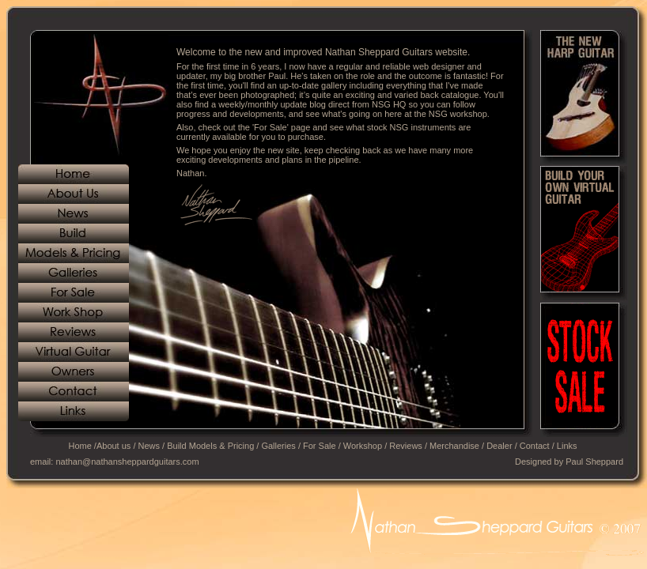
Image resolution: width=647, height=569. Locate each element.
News (149, 445)
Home (79, 445)
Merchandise (454, 445)
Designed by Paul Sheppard (569, 461)
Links (567, 445)
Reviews (405, 445)
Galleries (278, 445)
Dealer (499, 445)
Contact (535, 445)
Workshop (362, 445)
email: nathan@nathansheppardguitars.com (114, 461)
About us (113, 445)
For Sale (319, 445)
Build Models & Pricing (210, 445)
